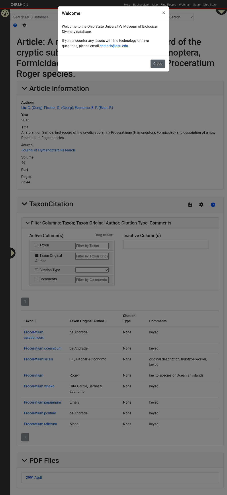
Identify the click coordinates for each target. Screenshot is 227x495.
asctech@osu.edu (114, 46)
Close (157, 64)
